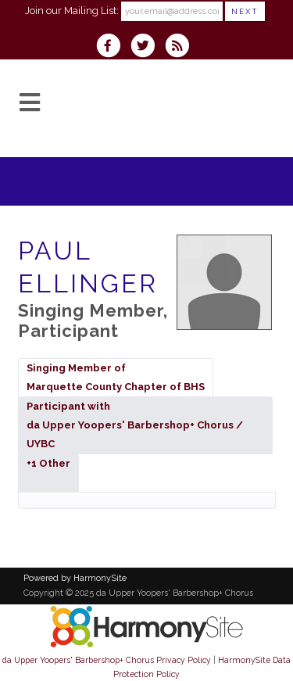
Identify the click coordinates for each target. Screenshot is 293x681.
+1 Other (48, 472)
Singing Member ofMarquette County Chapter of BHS (116, 377)
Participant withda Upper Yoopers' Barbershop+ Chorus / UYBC (135, 425)
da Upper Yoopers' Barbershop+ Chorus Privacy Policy (106, 660)
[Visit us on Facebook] (113, 47)
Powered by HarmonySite (75, 578)
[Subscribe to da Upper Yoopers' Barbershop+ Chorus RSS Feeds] (181, 47)
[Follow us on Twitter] (147, 47)
